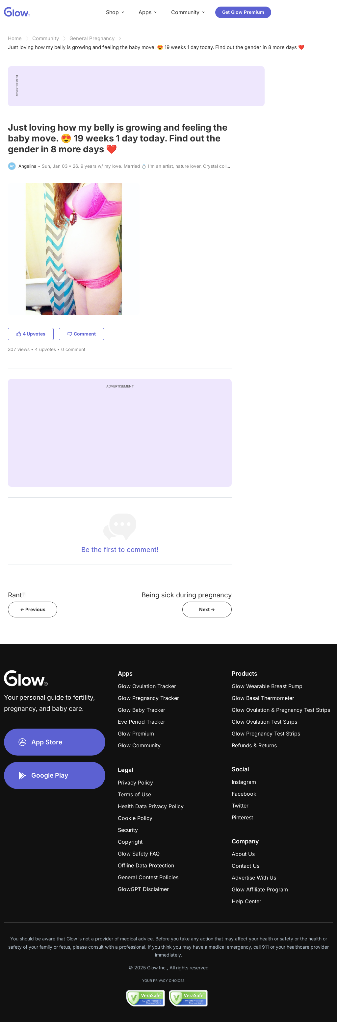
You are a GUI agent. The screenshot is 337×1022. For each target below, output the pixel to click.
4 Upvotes (30, 334)
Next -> (207, 609)
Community (45, 38)
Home (15, 38)
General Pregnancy (92, 38)
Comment (81, 334)
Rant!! (17, 595)
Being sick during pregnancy (187, 595)
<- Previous (32, 609)
